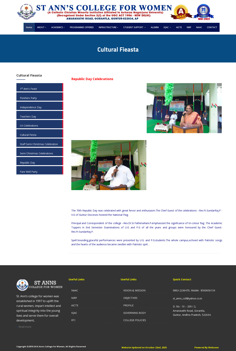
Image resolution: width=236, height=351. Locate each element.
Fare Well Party (28, 171)
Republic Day (27, 162)
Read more (23, 326)
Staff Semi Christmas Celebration (39, 144)
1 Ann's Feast (28, 88)
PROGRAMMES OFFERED (82, 27)
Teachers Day (28, 116)
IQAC (167, 27)
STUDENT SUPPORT (134, 27)
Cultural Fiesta (28, 135)
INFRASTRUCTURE (108, 27)
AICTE (179, 27)
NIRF (189, 27)
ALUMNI (155, 27)
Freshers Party (28, 98)
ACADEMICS (58, 27)
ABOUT (41, 27)
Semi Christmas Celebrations (36, 153)
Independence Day (31, 107)
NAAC (199, 27)
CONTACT (212, 27)
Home (29, 27)
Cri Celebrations (29, 125)
